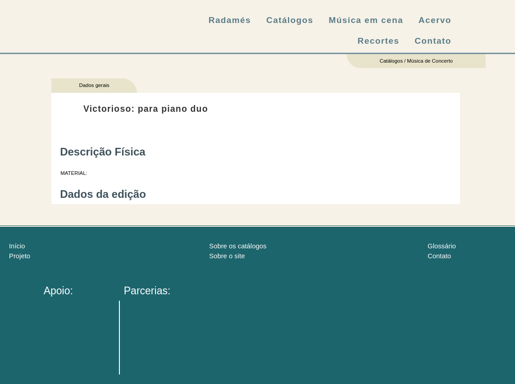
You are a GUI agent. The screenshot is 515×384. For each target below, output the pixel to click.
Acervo (435, 20)
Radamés (230, 20)
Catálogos (289, 20)
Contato (433, 41)
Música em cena (366, 20)
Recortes (379, 41)
